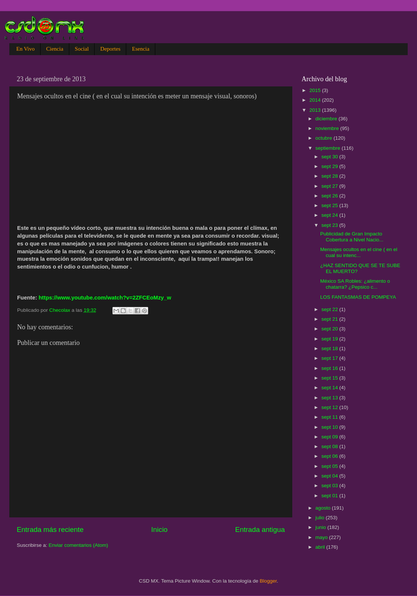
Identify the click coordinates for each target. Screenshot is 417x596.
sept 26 (330, 196)
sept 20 (330, 329)
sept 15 (330, 378)
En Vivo (25, 49)
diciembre (326, 118)
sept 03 (330, 485)
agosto (323, 508)
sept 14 (330, 387)
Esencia (140, 49)
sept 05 (330, 466)
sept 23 (330, 225)
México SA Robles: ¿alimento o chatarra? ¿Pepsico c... (355, 284)
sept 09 (330, 437)
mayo (322, 537)
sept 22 (330, 309)
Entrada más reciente (50, 529)
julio (320, 517)
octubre (324, 138)
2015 (315, 90)
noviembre (327, 128)
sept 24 (330, 215)
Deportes (110, 49)
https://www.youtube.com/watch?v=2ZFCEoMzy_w (105, 298)
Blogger (268, 581)
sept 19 (330, 339)
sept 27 (330, 186)
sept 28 (330, 176)
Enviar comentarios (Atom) (78, 545)
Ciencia (54, 49)
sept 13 (330, 397)
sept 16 (330, 368)
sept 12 (330, 407)
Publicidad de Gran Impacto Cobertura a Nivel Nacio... (351, 236)
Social (82, 49)
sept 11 (330, 417)
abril (320, 547)
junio (321, 527)
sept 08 (330, 446)
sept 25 (330, 205)
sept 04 (330, 476)
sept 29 (330, 166)
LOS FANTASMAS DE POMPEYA (358, 297)
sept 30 (330, 156)
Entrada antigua (260, 529)
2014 (315, 100)
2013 (315, 110)
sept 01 (330, 495)
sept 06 (330, 456)
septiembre (328, 148)
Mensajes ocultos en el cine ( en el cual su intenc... (358, 252)
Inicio (159, 529)
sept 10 (330, 427)
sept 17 (330, 358)
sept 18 (330, 348)
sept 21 (330, 319)
